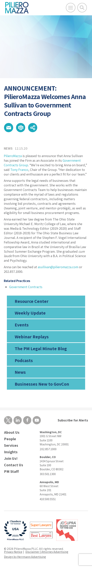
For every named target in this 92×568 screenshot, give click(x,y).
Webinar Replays (32, 337)
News (20, 372)
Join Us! (11, 458)
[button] (8, 127)
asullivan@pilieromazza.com (58, 267)
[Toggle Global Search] (82, 7)
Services (11, 445)
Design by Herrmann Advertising (25, 557)
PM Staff (11, 471)
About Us (11, 432)
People (10, 439)
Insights (11, 452)
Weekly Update (30, 313)
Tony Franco (19, 169)
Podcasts (24, 360)
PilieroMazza (13, 156)
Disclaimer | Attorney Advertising (46, 552)
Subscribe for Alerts (73, 420)
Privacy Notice (13, 552)
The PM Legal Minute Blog (41, 348)
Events (22, 325)
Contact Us (13, 465)
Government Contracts (25, 287)
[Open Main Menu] (70, 7)
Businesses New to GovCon (42, 384)
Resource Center (31, 301)
